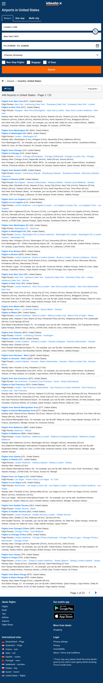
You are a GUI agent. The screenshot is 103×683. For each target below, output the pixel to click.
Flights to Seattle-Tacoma (14, 511)
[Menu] (4, 4)
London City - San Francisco (14, 390)
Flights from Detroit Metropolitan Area (20, 407)
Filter (9, 89)
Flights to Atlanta (10, 459)
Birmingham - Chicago (42, 156)
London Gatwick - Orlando (26, 341)
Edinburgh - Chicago (63, 156)
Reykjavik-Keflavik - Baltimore (74, 436)
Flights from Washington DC (15, 225)
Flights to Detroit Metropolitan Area (18, 410)
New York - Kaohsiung (25, 104)
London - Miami (46, 315)
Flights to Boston (10, 254)
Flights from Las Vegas (13, 476)
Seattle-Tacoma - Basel (25, 508)
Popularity (93, 89)
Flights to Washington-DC (14, 133)
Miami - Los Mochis (23, 309)
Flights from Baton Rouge (14, 574)
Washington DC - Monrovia (27, 228)
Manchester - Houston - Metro (60, 361)
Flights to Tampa (10, 557)
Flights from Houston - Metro (15, 355)
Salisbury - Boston (89, 257)
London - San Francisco (25, 387)
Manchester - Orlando (85, 341)
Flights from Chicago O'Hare (15, 528)
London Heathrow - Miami (26, 315)
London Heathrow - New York (28, 286)
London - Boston (72, 257)
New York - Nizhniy (20, 280)
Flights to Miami (9, 312)
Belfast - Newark (64, 182)
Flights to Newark (10, 179)
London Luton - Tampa (25, 560)
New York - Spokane (24, 277)
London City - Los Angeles (78, 205)
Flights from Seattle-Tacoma (15, 505)
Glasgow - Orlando (65, 341)
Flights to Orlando (10, 338)
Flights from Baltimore (12, 427)
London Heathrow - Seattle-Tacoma (31, 514)
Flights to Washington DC (14, 231)
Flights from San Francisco (15, 378)
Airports (5, 621)
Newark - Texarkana (63, 173)
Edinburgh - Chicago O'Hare (61, 537)
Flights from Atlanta (11, 456)
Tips (4, 614)
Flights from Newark (11, 170)
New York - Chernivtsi (65, 277)
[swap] (95, 31)
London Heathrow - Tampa (48, 560)
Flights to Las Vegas (11, 482)
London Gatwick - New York (73, 286)
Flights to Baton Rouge (13, 577)
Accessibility (59, 649)
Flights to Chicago (10, 153)
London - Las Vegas (69, 485)
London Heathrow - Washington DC (54, 234)
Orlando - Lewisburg (24, 335)
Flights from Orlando (12, 332)
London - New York (65, 110)
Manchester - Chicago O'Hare (15, 540)
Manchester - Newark (45, 182)
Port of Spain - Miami (84, 315)
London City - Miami (64, 315)
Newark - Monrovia (81, 173)
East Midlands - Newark (83, 182)
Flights (5, 606)
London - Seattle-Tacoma (59, 514)
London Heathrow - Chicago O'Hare (31, 537)
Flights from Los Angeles (14, 199)
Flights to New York (11, 107)
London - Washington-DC (26, 136)
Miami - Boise (40, 309)
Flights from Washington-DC (15, 130)
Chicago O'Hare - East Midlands (29, 531)
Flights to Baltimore (11, 433)
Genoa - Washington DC (26, 234)
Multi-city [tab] (34, 18)
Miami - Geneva (55, 309)
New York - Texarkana (46, 104)
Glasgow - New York (24, 110)
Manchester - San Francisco (50, 387)
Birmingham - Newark (24, 182)
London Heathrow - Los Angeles (29, 205)
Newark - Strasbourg (43, 173)
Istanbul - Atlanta (47, 462)
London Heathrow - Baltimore (28, 436)
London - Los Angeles (55, 205)
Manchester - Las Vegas (25, 485)
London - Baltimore (51, 436)
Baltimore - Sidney (23, 430)
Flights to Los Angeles (12, 202)
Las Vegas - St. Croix (49, 479)
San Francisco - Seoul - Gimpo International (58, 381)
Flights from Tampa (11, 554)
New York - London (86, 104)
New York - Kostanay (66, 104)
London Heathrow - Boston (27, 257)
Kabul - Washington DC (82, 234)
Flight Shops (7, 624)
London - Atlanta (64, 462)
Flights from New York (12, 101)
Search (51, 69)
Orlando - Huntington (44, 335)
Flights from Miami (11, 306)
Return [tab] (7, 18)
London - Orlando (47, 341)
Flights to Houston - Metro (14, 358)
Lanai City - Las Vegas (48, 485)
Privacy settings (60, 641)
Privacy (56, 645)
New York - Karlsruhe (44, 277)
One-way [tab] (20, 18)
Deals (4, 610)
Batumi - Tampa (69, 560)
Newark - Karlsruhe (23, 173)
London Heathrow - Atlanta (27, 462)
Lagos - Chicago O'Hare (86, 537)
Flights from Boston (11, 251)
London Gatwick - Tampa (89, 560)
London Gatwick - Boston (51, 257)
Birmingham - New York (45, 110)
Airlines (5, 617)
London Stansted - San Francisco (80, 387)
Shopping (57, 630)
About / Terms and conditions (66, 653)
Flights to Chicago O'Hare (14, 534)
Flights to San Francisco (13, 384)
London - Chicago (23, 156)
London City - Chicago (84, 156)
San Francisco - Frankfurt (26, 381)
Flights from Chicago (12, 150)
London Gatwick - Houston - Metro (30, 361)
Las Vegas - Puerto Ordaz (26, 479)
